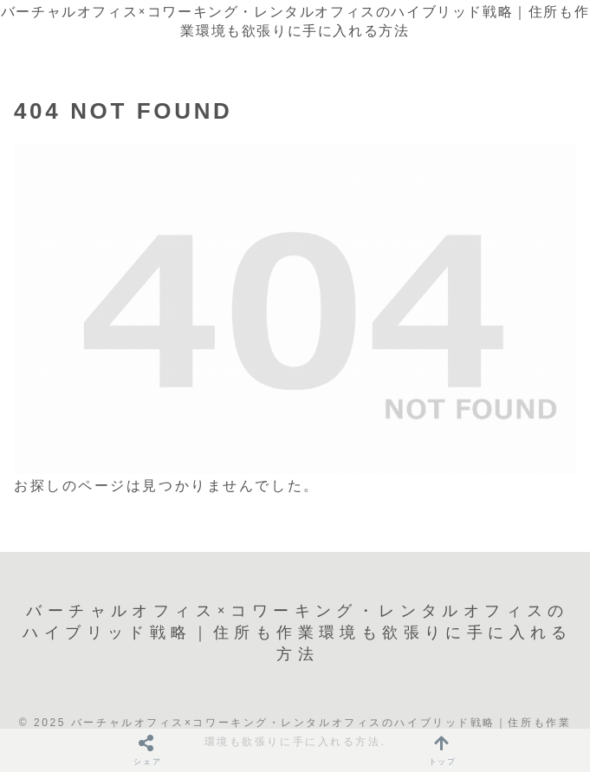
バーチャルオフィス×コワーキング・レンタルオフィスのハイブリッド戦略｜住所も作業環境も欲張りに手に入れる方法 (295, 21)
